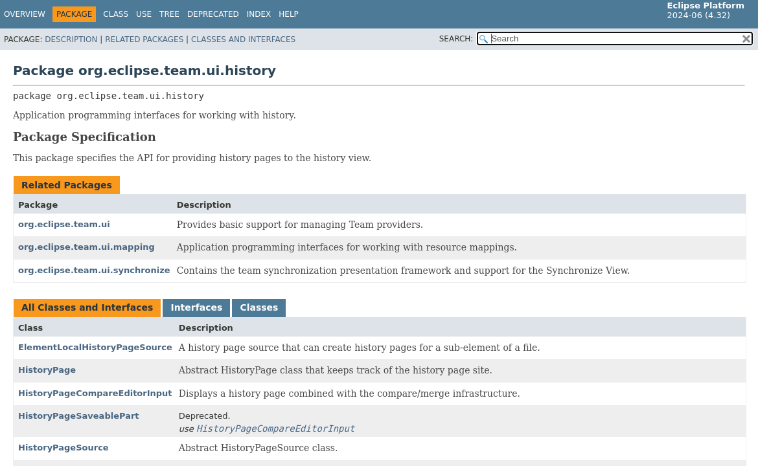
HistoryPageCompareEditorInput (95, 393)
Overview (24, 14)
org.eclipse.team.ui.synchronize (94, 270)
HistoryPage (47, 370)
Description (71, 39)
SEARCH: (456, 38)
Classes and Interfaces (243, 39)
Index (259, 14)
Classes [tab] (259, 307)
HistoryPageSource (63, 447)
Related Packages (144, 39)
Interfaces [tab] (196, 307)
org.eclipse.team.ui (64, 224)
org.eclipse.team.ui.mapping (86, 247)
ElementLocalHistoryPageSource (95, 347)
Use (144, 14)
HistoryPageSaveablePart (78, 416)
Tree (169, 14)
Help (289, 14)
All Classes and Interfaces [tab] (87, 307)
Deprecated (213, 14)
